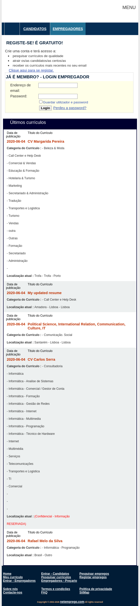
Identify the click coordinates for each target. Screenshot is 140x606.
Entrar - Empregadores (19, 580)
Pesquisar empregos (94, 573)
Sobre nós (10, 589)
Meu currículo (13, 577)
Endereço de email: (20, 88)
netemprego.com (72, 601)
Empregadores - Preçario (59, 580)
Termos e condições (55, 589)
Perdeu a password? (69, 108)
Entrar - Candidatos (55, 573)
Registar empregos (93, 577)
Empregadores (68, 29)
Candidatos (34, 29)
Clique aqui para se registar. (31, 70)
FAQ (44, 592)
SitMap (84, 592)
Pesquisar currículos (56, 577)
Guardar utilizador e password (65, 102)
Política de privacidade (96, 589)
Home (7, 573)
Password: (18, 96)
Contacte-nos (12, 592)
